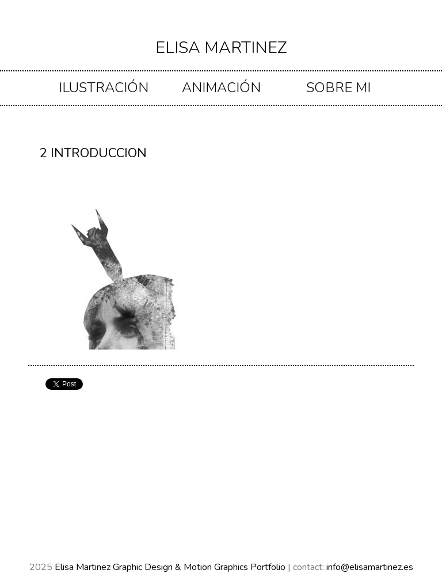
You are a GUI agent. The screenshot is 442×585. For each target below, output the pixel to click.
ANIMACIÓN (221, 87)
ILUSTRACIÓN (103, 87)
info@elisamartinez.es (369, 567)
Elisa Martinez (221, 47)
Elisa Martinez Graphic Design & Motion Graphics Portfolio (171, 567)
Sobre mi (338, 87)
